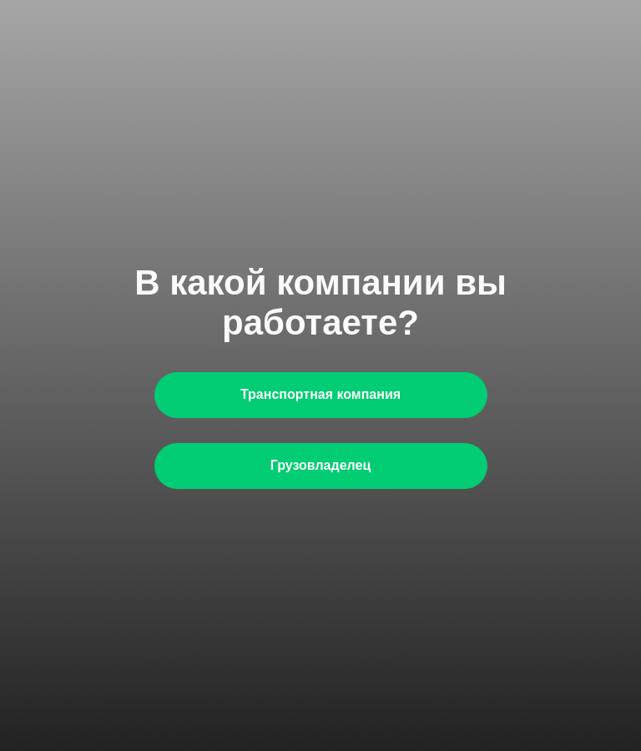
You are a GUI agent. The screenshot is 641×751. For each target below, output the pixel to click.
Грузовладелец (320, 465)
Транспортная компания (320, 394)
